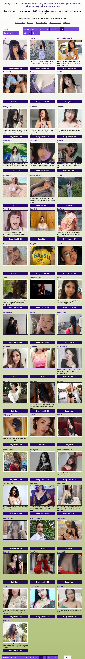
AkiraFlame (34, 522)
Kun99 (59, 70)
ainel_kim (60, 232)
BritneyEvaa (7, 103)
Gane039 (6, 522)
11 (25, 33)
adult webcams (34, 638)
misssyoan (34, 426)
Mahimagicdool (8, 426)
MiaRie (32, 393)
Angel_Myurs (7, 393)
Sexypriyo (33, 70)
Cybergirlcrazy (35, 264)
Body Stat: (15, 66)
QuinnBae (33, 328)
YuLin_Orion (7, 199)
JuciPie (5, 555)
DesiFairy (60, 199)
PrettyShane (61, 555)
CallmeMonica (8, 457)
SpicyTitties (34, 232)
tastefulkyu (34, 134)
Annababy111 (8, 490)
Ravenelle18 (7, 296)
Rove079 (6, 361)
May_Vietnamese (36, 490)
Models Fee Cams (55, 23)
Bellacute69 (7, 167)
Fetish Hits (50, 656)
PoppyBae (60, 103)
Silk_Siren (6, 328)
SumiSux (60, 134)
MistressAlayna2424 (64, 38)
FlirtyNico (33, 38)
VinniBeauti (7, 70)
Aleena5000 (34, 457)
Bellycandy (61, 457)
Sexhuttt (60, 264)
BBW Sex (66, 23)
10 (77, 29)
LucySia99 (61, 490)
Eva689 (32, 296)
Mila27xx (6, 587)
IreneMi (59, 393)
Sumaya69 (6, 232)
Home (6, 29)
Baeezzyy (33, 361)
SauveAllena (61, 296)
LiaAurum (6, 38)
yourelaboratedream (64, 426)
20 (34, 33)
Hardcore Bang (20, 23)
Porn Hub (30, 23)
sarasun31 (33, 103)
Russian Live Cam (41, 23)
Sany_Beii (33, 199)
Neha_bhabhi (35, 555)
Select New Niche (11, 33)
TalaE (5, 264)
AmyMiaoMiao (62, 328)
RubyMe (60, 167)
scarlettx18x (61, 522)
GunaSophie (7, 134)
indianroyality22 (36, 167)
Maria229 (60, 361)
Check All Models (30, 29)
